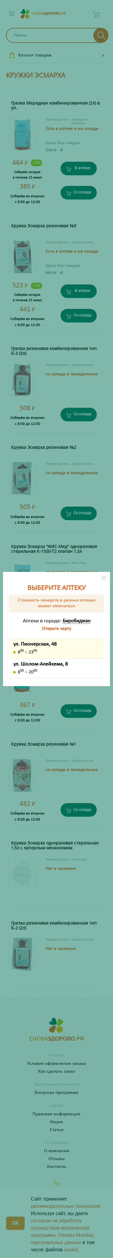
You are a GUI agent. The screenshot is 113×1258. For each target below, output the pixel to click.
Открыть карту (56, 628)
